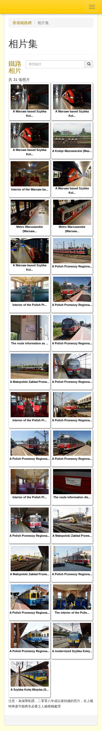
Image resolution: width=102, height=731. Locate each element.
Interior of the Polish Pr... (30, 304)
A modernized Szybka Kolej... (72, 651)
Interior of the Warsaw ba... (29, 189)
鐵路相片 (14, 67)
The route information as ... (29, 343)
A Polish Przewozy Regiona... (72, 266)
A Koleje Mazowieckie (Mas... (72, 151)
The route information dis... (72, 497)
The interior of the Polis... (72, 612)
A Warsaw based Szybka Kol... (30, 113)
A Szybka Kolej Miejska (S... (30, 689)
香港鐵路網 (22, 23)
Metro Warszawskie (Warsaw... (29, 228)
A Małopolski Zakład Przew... (29, 381)
